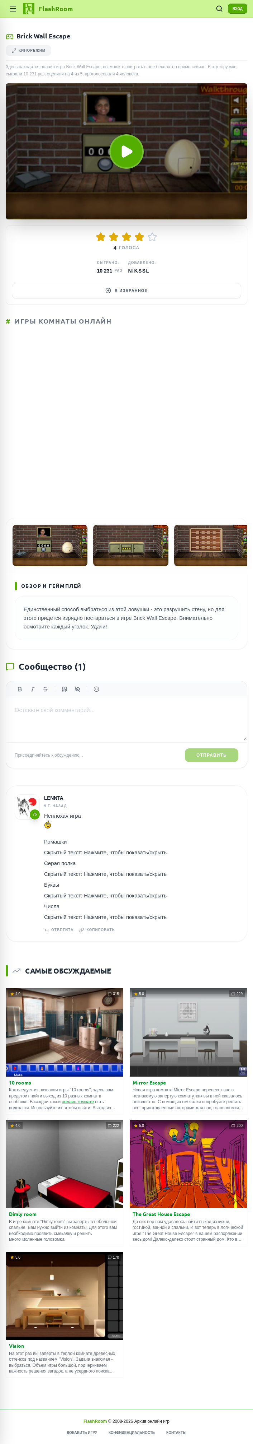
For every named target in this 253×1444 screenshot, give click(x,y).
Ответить (58, 930)
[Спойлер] (77, 689)
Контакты (176, 1433)
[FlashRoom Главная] (47, 8)
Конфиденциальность (132, 1433)
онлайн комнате (78, 1101)
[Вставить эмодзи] (96, 689)
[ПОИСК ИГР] (219, 8)
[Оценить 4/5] (139, 237)
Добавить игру (82, 1433)
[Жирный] (20, 689)
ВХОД (238, 9)
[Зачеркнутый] (45, 689)
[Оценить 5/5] (152, 237)
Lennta (53, 798)
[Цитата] (64, 689)
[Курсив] (33, 689)
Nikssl (139, 271)
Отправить (211, 755)
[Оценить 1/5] (100, 237)
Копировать (97, 930)
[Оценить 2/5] (113, 237)
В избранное (126, 290)
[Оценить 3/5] (126, 237)
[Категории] (13, 8)
